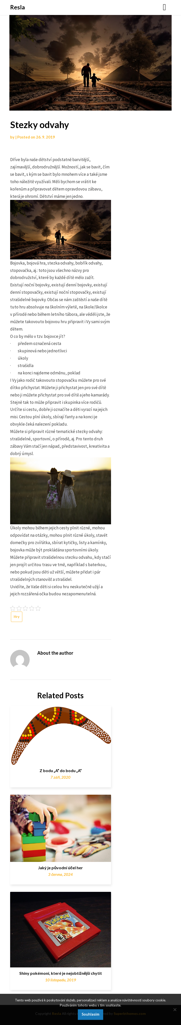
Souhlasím (90, 1014)
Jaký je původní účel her (60, 867)
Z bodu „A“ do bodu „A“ (61, 770)
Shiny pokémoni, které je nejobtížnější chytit (60, 973)
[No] (174, 1009)
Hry (17, 617)
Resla (17, 7)
